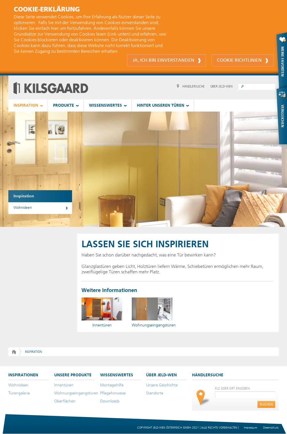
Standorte (154, 393)
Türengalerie (19, 393)
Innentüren (63, 385)
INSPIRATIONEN (23, 375)
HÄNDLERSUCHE (193, 86)
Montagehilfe (111, 385)
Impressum (250, 427)
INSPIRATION (25, 106)
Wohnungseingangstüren (76, 393)
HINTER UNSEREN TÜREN (160, 106)
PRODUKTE (63, 106)
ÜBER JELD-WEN (221, 86)
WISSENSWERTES (105, 106)
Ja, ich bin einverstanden (167, 60)
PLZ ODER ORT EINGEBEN (232, 388)
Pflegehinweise (113, 393)
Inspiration (23, 196)
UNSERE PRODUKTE (73, 375)
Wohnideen (22, 208)
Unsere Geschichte (162, 385)
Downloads (109, 401)
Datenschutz (270, 427)
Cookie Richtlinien (242, 60)
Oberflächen (64, 401)
